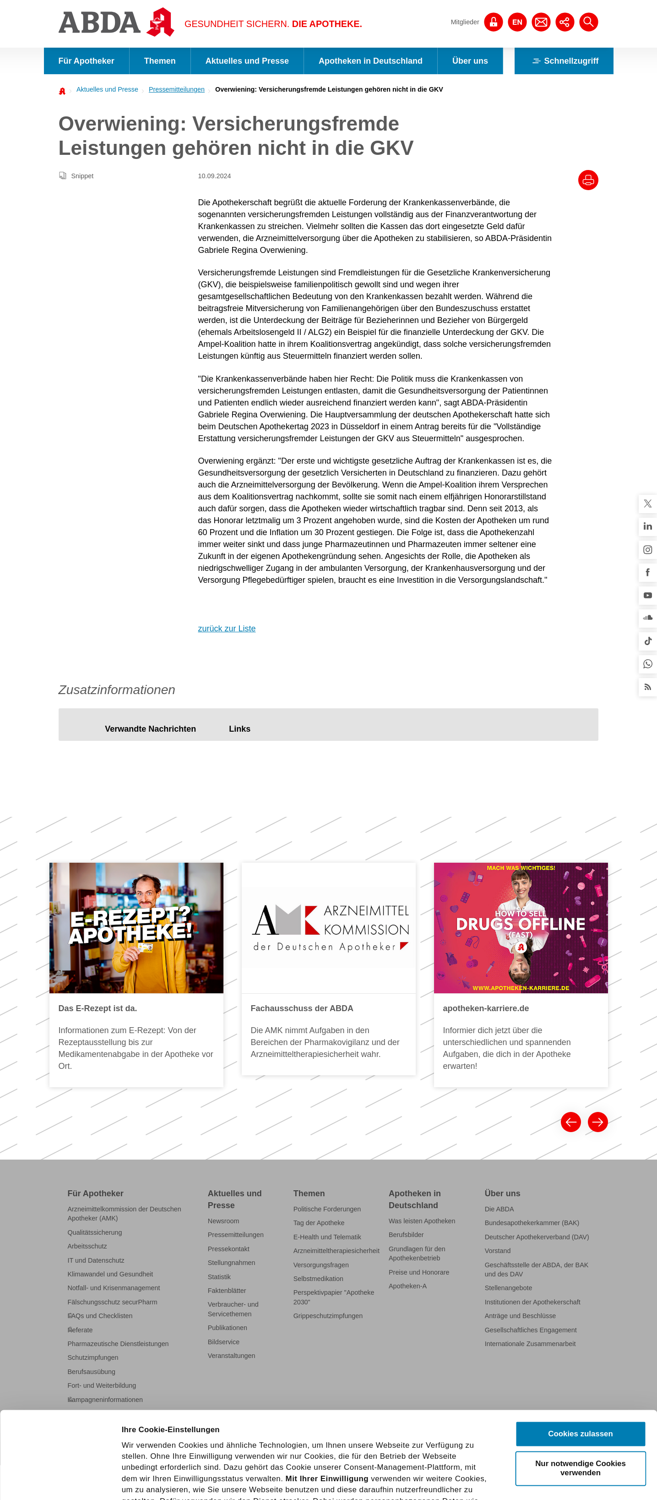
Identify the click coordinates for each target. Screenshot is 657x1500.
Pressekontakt (229, 1249)
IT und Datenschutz (96, 1260)
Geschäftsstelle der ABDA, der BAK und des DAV (537, 1269)
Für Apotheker (86, 61)
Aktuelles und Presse (247, 61)
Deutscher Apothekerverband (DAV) (537, 1237)
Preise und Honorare (419, 1272)
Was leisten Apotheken (422, 1221)
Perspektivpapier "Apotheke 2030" (334, 1297)
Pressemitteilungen (177, 89)
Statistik (219, 1277)
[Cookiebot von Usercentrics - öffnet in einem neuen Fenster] (59, 1481)
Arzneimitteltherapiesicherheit (336, 1250)
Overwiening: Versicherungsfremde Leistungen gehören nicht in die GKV (329, 89)
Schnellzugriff (563, 61)
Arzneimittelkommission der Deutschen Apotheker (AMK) (124, 1213)
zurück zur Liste (227, 628)
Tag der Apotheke (319, 1222)
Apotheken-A (408, 1286)
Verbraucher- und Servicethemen (233, 1309)
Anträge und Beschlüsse (520, 1315)
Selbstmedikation (318, 1278)
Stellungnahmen (231, 1262)
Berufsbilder (406, 1234)
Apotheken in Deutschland (371, 61)
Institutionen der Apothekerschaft (533, 1302)
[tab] (150, 729)
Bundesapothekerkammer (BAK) (532, 1222)
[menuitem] (105, 89)
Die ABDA (499, 1209)
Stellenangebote (508, 1288)
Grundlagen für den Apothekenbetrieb (417, 1253)
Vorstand (498, 1250)
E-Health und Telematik (327, 1237)
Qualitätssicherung (95, 1232)
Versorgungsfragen (321, 1265)
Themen (160, 61)
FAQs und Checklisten (100, 1315)
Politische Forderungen (327, 1209)
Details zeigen (521, 1481)
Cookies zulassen (580, 1344)
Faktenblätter (227, 1290)
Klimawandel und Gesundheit (110, 1274)
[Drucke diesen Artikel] (588, 180)
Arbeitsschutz (87, 1246)
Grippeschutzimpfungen (328, 1315)
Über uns (470, 61)
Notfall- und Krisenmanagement (114, 1288)
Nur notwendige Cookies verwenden (580, 1378)
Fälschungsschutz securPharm (112, 1302)
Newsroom (223, 1221)
